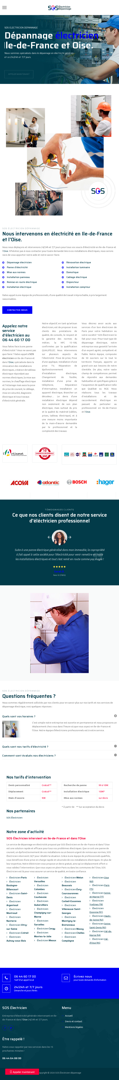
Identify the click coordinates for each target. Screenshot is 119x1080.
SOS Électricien (14, 817)
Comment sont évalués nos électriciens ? (29, 755)
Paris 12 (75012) (59, 575)
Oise (5, 251)
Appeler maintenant (22, 1072)
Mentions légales (74, 1027)
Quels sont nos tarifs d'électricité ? (25, 747)
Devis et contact (73, 1021)
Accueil (69, 1015)
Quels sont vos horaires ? (19, 716)
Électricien (16, 877)
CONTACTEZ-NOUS (17, 310)
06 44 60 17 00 (16, 340)
